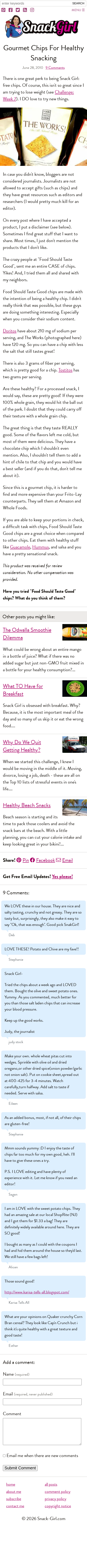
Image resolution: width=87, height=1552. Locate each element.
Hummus (40, 547)
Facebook (42, 860)
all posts (51, 1489)
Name (8, 1374)
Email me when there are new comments (42, 1460)
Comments (55, 67)
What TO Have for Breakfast (23, 690)
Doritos (9, 331)
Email (64, 860)
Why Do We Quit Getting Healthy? (22, 746)
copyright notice (58, 1511)
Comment (12, 1413)
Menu (76, 10)
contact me (15, 1511)
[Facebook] (11, 10)
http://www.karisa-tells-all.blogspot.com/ (37, 1292)
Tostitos (65, 370)
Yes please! (62, 876)
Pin (22, 860)
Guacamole (20, 547)
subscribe (13, 1504)
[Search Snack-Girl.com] (35, 3)
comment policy (57, 1497)
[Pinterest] (3, 10)
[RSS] (25, 10)
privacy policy (55, 1504)
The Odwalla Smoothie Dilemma (27, 634)
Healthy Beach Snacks (27, 805)
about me (13, 1497)
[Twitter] (18, 10)
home (10, 1489)
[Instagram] (32, 10)
